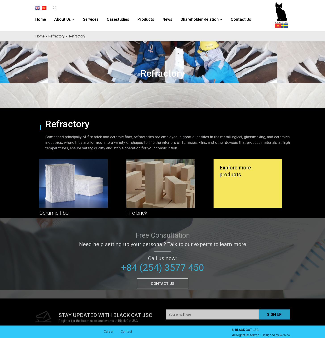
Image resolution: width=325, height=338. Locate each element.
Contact (126, 334)
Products (145, 19)
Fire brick (136, 213)
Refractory (56, 36)
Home (40, 19)
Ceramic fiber (54, 213)
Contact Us (241, 19)
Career (108, 334)
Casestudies (118, 19)
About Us (62, 19)
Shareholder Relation (199, 19)
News (167, 19)
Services (91, 19)
